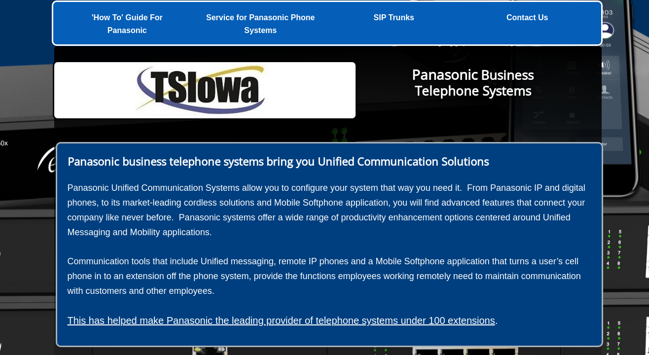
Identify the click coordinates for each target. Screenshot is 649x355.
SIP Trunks (394, 17)
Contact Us (527, 17)
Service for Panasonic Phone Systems (260, 24)
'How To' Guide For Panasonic (127, 24)
